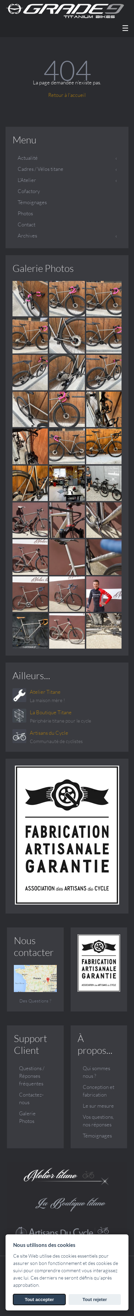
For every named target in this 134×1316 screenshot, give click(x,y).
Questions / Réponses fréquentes (31, 1076)
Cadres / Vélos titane (40, 169)
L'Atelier (27, 180)
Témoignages (32, 202)
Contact (26, 224)
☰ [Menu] (125, 28)
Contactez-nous (31, 1098)
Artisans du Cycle (49, 733)
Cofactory (29, 191)
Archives (27, 235)
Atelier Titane (45, 692)
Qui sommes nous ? (96, 1072)
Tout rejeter (94, 1299)
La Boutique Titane (51, 712)
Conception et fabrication (98, 1091)
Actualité (28, 158)
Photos (25, 213)
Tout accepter (39, 1299)
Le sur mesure (98, 1105)
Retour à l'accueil (67, 95)
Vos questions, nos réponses (98, 1121)
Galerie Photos (43, 268)
